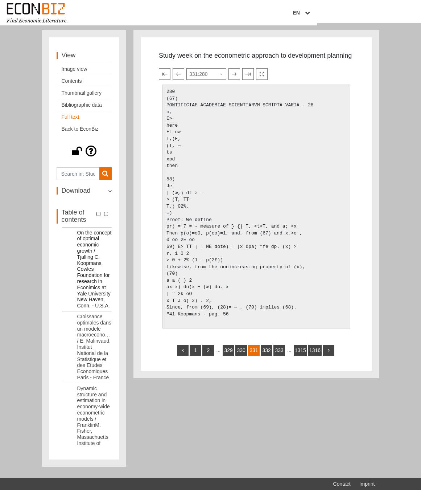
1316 (315, 354)
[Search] (105, 178)
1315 (300, 354)
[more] (328, 354)
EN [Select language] (369, 13)
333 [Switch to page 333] (279, 354)
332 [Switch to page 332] (266, 354)
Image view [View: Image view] (74, 73)
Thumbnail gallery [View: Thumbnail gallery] (82, 97)
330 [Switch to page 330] (241, 354)
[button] (84, 155)
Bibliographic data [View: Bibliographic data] (82, 109)
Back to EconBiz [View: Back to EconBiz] (80, 133)
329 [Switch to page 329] (228, 354)
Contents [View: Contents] (72, 85)
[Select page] (206, 78)
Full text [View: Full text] (70, 121)
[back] (183, 354)
